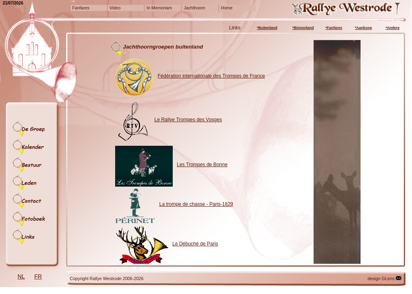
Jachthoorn (194, 7)
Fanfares (80, 7)
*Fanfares (333, 28)
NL (21, 276)
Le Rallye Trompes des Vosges (188, 119)
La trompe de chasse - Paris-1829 (196, 204)
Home (226, 7)
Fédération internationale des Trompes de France (211, 76)
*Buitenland (267, 28)
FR (38, 276)
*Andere (392, 28)
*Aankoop (363, 28)
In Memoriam (159, 7)
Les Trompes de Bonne (202, 164)
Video (114, 7)
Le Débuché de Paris (195, 244)
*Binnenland (303, 28)
